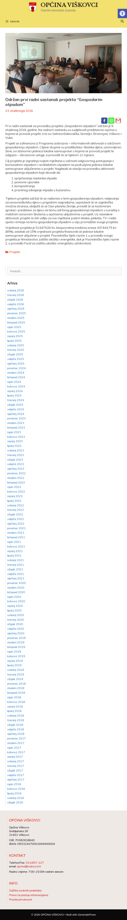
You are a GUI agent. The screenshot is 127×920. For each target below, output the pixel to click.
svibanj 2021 (15, 560)
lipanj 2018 (14, 711)
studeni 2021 (15, 532)
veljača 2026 (15, 304)
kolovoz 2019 (16, 656)
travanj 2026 (15, 295)
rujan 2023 (14, 432)
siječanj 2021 (15, 578)
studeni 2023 (15, 423)
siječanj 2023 (15, 468)
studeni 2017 (15, 743)
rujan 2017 (14, 747)
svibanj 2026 (15, 290)
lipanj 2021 (14, 555)
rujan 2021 (14, 542)
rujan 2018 (14, 697)
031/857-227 (35, 862)
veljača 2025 (15, 359)
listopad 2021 (16, 537)
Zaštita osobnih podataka (25, 890)
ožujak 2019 (15, 679)
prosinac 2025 (16, 313)
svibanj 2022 (15, 505)
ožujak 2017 (15, 770)
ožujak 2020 (15, 624)
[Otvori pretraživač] (122, 21)
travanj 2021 (15, 564)
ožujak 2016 (15, 802)
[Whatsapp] (111, 121)
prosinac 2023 (16, 418)
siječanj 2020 (15, 633)
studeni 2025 (15, 318)
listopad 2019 (16, 647)
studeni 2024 (15, 372)
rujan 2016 (14, 784)
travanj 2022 (15, 509)
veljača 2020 (15, 628)
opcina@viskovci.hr (29, 866)
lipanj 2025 (14, 340)
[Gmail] (118, 121)
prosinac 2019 (16, 638)
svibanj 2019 (15, 670)
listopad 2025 (16, 322)
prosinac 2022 (16, 473)
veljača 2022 (15, 519)
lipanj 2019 (14, 665)
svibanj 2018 (15, 715)
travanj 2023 (15, 455)
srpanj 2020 (15, 606)
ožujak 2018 (15, 724)
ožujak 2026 (15, 299)
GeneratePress (87, 914)
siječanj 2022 (15, 523)
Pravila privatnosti (20, 899)
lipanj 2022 (14, 500)
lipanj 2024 (14, 395)
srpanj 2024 (15, 391)
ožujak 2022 (15, 514)
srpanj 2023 (15, 441)
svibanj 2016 (15, 798)
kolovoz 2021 (16, 546)
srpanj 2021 (15, 551)
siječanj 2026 (15, 308)
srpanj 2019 (15, 660)
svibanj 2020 (15, 615)
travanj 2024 (15, 400)
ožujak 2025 (15, 354)
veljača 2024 (15, 409)
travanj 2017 (15, 766)
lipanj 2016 (14, 793)
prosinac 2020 (16, 583)
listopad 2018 (16, 692)
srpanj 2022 (15, 496)
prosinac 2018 (16, 683)
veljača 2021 (15, 574)
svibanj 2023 (15, 450)
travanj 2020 (15, 619)
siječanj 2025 (15, 363)
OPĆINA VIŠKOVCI (69, 5)
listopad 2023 (16, 427)
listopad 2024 (16, 377)
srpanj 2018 (15, 706)
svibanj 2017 (15, 761)
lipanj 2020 (14, 610)
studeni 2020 (15, 587)
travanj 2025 (15, 349)
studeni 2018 (15, 688)
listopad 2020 (16, 592)
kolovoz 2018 (16, 702)
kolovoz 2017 (16, 752)
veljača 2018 (15, 729)
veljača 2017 (15, 775)
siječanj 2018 (15, 734)
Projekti (14, 252)
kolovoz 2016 (16, 788)
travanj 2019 (15, 674)
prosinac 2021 (16, 528)
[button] (122, 13)
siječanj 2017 (15, 779)
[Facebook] (104, 121)
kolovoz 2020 (16, 601)
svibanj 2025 (15, 345)
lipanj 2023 (14, 446)
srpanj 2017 (15, 756)
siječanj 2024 (15, 414)
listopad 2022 (16, 482)
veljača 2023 (15, 464)
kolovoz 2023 (16, 436)
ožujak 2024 (15, 404)
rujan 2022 (14, 487)
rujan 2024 (14, 382)
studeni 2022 (15, 478)
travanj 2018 (15, 720)
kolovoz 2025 (16, 331)
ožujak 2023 (15, 459)
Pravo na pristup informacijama (28, 895)
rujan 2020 (14, 597)
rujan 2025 (14, 327)
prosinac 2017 (16, 738)
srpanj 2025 (15, 336)
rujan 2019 (14, 651)
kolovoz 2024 (16, 386)
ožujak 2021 (15, 569)
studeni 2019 (15, 642)
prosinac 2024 (16, 368)
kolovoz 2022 (16, 491)
